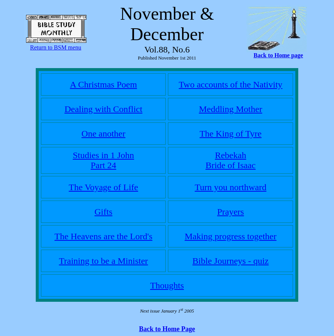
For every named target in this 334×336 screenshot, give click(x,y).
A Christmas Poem (103, 84)
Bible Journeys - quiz (231, 261)
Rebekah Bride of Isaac (231, 160)
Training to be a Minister (103, 261)
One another (103, 133)
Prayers (230, 212)
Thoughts (167, 285)
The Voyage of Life (103, 187)
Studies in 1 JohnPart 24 (103, 160)
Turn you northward (230, 187)
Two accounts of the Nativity (230, 84)
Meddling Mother (230, 109)
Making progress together (231, 236)
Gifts (103, 212)
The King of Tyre (231, 133)
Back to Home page (278, 55)
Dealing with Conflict (103, 109)
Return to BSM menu (55, 47)
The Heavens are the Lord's (103, 236)
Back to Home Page (167, 329)
